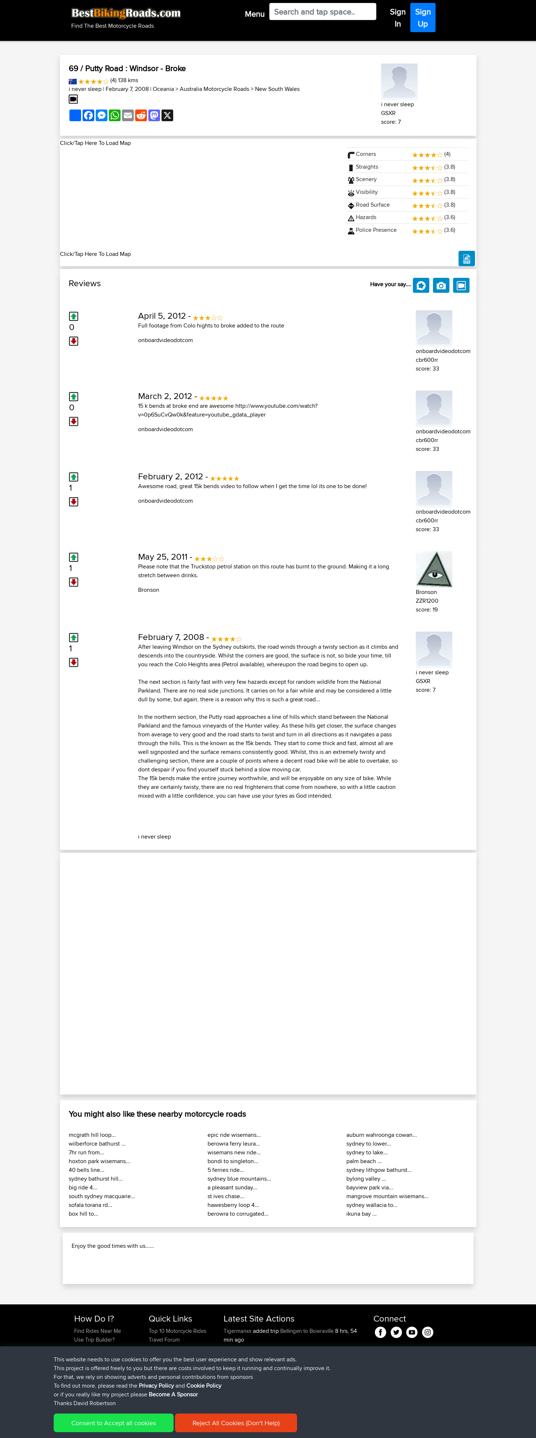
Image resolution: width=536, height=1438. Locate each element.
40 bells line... (86, 1170)
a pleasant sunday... (232, 1187)
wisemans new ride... (234, 1152)
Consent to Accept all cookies (113, 1422)
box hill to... (83, 1213)
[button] (91, 973)
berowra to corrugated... (238, 1213)
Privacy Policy (156, 1385)
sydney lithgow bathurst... (379, 1170)
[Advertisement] (199, 198)
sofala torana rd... (90, 1205)
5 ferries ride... (226, 1170)
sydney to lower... (368, 1143)
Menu (255, 14)
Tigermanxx (238, 1331)
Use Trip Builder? (94, 1339)
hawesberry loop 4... (233, 1205)
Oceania (163, 89)
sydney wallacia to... (372, 1205)
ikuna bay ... (361, 1213)
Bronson (148, 590)
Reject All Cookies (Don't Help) (236, 1422)
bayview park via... (369, 1187)
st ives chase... (226, 1196)
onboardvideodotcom (165, 340)
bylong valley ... (366, 1178)
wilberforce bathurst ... (97, 1143)
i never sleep (85, 89)
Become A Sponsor (173, 1394)
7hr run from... (86, 1152)
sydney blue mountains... (239, 1178)
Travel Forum (164, 1339)
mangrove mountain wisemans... (387, 1196)
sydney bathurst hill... (96, 1178)
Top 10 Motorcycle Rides (177, 1331)
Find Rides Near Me (97, 1331)
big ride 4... (83, 1187)
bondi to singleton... (233, 1161)
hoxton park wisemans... (99, 1161)
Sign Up (423, 18)
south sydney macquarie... (102, 1196)
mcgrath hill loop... (92, 1135)
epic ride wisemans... (234, 1135)
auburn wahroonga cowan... (381, 1135)
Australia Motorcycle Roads (214, 89)
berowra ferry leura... (234, 1143)
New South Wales (277, 89)
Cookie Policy (203, 1385)
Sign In (398, 18)
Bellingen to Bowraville (307, 1331)
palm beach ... (364, 1161)
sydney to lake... (367, 1152)
